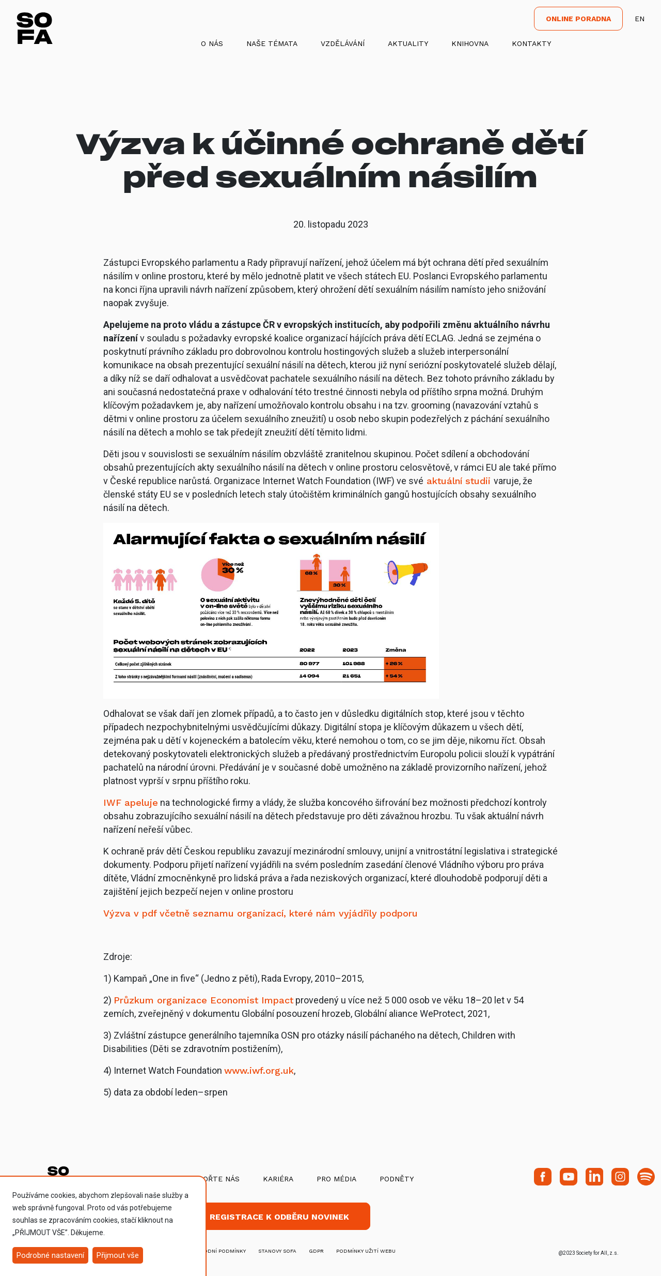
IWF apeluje (130, 802)
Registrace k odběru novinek (279, 1217)
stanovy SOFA (277, 1251)
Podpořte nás (211, 1179)
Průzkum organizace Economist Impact (203, 1000)
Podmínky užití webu (366, 1251)
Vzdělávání (343, 43)
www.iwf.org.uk (259, 1070)
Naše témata (271, 43)
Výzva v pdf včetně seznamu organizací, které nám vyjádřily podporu (260, 913)
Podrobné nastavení (50, 1255)
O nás (212, 43)
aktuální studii (458, 480)
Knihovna (470, 43)
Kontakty (531, 43)
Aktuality (408, 43)
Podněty (397, 1179)
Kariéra (278, 1179)
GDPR (316, 1251)
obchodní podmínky (217, 1251)
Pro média (336, 1179)
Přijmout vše (118, 1255)
